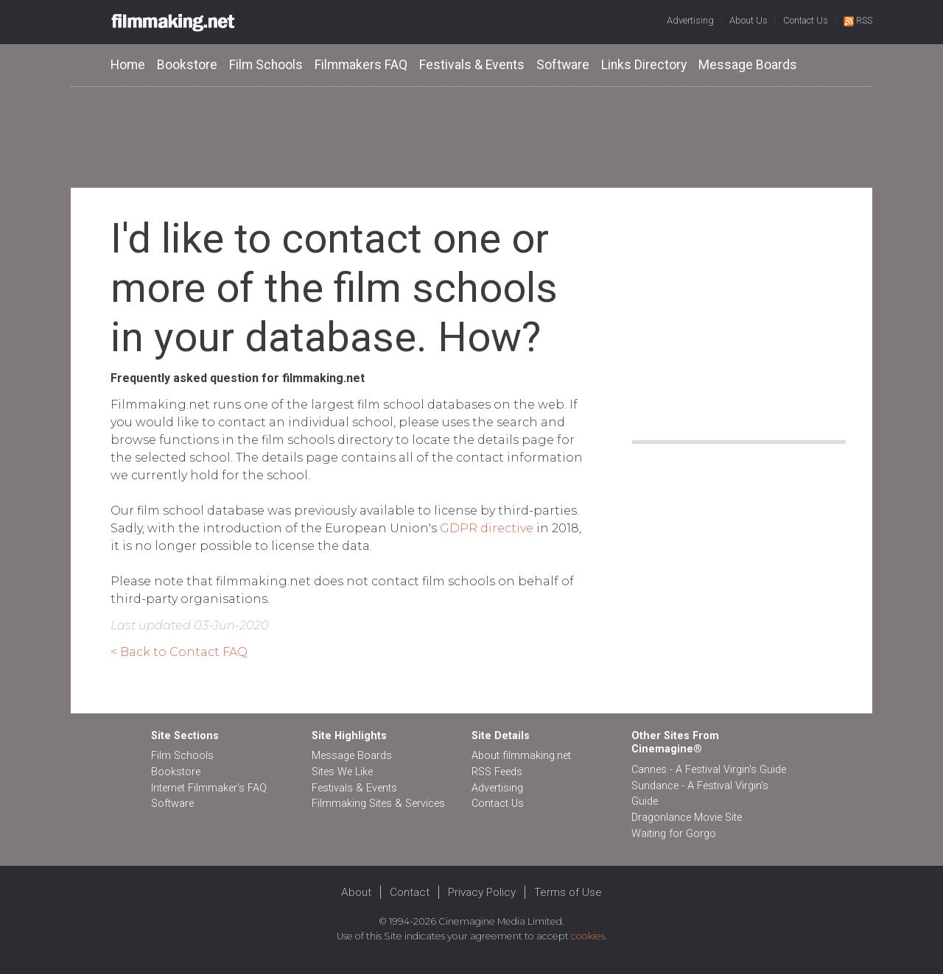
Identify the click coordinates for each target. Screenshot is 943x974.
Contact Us (805, 20)
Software (562, 64)
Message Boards (747, 64)
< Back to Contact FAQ (179, 652)
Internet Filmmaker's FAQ (209, 788)
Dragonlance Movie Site (686, 817)
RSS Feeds (497, 772)
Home (128, 64)
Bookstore (187, 64)
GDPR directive (486, 528)
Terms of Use (568, 892)
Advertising (690, 20)
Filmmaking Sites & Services (378, 803)
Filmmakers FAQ (361, 64)
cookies (588, 936)
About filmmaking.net (521, 755)
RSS (858, 20)
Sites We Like (342, 772)
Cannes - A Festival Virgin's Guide (708, 769)
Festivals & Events (472, 64)
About (356, 892)
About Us (748, 20)
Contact (410, 892)
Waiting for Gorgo (673, 833)
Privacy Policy (482, 892)
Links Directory (644, 64)
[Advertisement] (471, 136)
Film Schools (266, 64)
